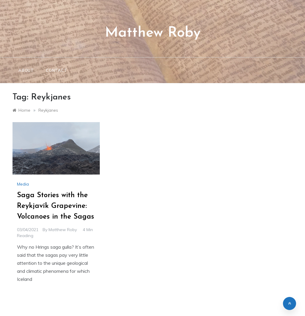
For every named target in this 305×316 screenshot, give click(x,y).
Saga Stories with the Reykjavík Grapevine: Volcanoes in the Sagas (55, 206)
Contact (56, 70)
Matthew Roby (152, 33)
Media (23, 184)
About (26, 70)
